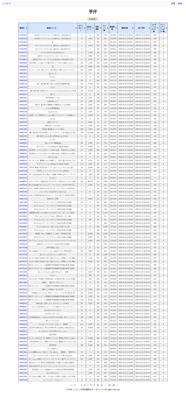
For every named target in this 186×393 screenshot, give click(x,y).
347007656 (23, 49)
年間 (180, 3)
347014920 (23, 42)
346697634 (23, 296)
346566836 (23, 328)
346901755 (23, 133)
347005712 (23, 52)
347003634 (23, 56)
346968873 (23, 70)
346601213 (23, 359)
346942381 (23, 101)
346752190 (23, 244)
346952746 (23, 84)
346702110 (23, 279)
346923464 (23, 108)
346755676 (23, 241)
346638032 (23, 335)
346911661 (23, 129)
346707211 (23, 289)
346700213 (23, 293)
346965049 (23, 80)
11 (102, 385)
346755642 (23, 237)
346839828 (23, 185)
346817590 (23, 202)
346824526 (23, 195)
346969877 (23, 77)
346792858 (23, 209)
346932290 (23, 105)
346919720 (23, 119)
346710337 (23, 286)
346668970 (23, 317)
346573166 (23, 380)
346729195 (23, 268)
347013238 (23, 38)
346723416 (23, 272)
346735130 (23, 258)
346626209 (23, 349)
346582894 (23, 369)
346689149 (23, 303)
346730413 (23, 265)
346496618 (23, 338)
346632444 (23, 342)
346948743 (23, 94)
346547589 (23, 362)
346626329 (23, 345)
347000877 (23, 59)
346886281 (23, 153)
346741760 (23, 254)
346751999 (23, 247)
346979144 (23, 66)
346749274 (23, 251)
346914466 (23, 126)
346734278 (23, 261)
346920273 (23, 115)
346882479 (23, 160)
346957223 (23, 87)
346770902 (23, 220)
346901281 (23, 136)
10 (98, 385)
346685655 (23, 310)
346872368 (23, 167)
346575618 (23, 376)
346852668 (23, 174)
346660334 (23, 324)
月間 (173, 3)
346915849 (23, 122)
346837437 (23, 188)
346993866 (23, 63)
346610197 (23, 355)
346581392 (23, 373)
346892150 (23, 146)
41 (110, 385)
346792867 (23, 213)
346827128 (23, 199)
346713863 (23, 282)
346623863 (23, 352)
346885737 (23, 157)
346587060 (23, 366)
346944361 (23, 98)
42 (114, 385)
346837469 (23, 192)
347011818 (23, 45)
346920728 (23, 112)
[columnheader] (23, 28)
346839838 (23, 181)
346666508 (23, 321)
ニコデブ (6, 3)
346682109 (23, 314)
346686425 (23, 307)
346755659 (23, 223)
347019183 (23, 35)
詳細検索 (93, 19)
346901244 (23, 91)
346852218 (23, 178)
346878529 (23, 164)
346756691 (23, 227)
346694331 (23, 300)
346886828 (23, 150)
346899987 (23, 140)
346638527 (23, 331)
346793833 (23, 216)
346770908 (23, 206)
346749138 (23, 234)
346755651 (23, 230)
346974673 (23, 73)
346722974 (23, 275)
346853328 (23, 171)
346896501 (23, 143)
